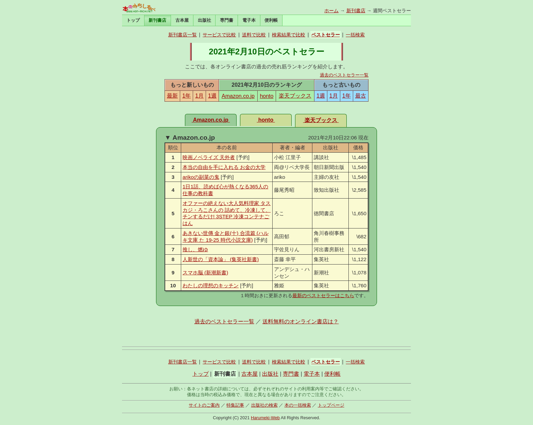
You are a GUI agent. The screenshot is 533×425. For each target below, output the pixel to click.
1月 (199, 96)
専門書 (226, 20)
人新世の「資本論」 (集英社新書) (221, 259)
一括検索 (355, 34)
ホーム (331, 10)
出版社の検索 (264, 405)
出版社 (204, 20)
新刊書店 (355, 10)
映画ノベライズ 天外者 (209, 157)
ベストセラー (325, 34)
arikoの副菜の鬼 (201, 177)
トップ (133, 20)
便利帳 (271, 20)
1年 (186, 96)
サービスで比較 (219, 34)
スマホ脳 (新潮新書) (205, 272)
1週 (212, 96)
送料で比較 (254, 34)
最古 (360, 96)
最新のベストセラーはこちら (323, 295)
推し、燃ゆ (195, 249)
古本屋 (182, 20)
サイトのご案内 (204, 405)
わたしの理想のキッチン (211, 285)
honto (266, 96)
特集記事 (235, 405)
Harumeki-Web (265, 417)
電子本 (249, 20)
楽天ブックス (295, 96)
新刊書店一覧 (182, 34)
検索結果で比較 (288, 34)
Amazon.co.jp (238, 96)
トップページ (331, 405)
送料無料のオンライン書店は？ (300, 321)
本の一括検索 (298, 405)
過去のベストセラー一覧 (344, 75)
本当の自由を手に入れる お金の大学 (224, 167)
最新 (172, 96)
